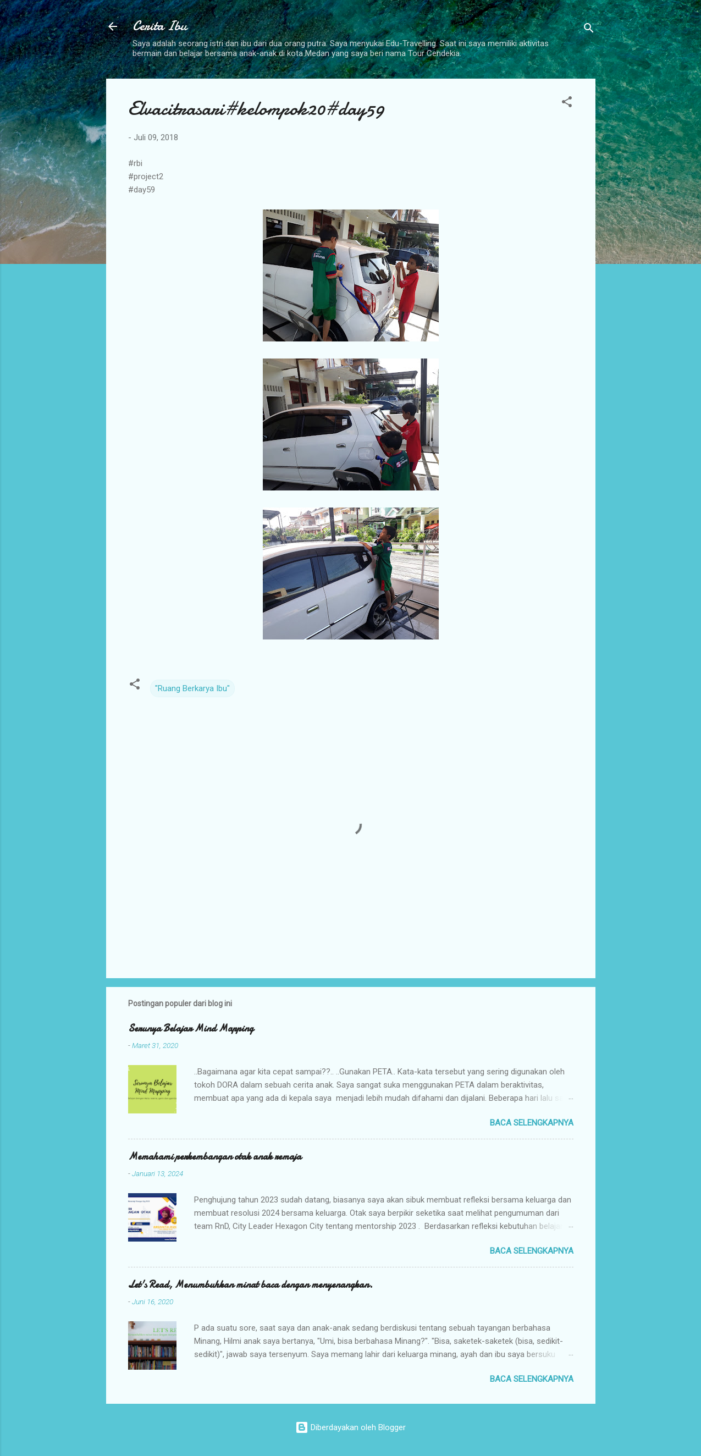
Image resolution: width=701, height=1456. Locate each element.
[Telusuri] (588, 30)
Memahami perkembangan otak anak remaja (214, 1156)
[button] (566, 103)
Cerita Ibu (160, 26)
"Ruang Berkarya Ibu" (192, 688)
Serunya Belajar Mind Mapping (190, 1028)
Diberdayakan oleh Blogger (350, 1427)
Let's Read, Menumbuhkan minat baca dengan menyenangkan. (250, 1285)
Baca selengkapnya (531, 1123)
